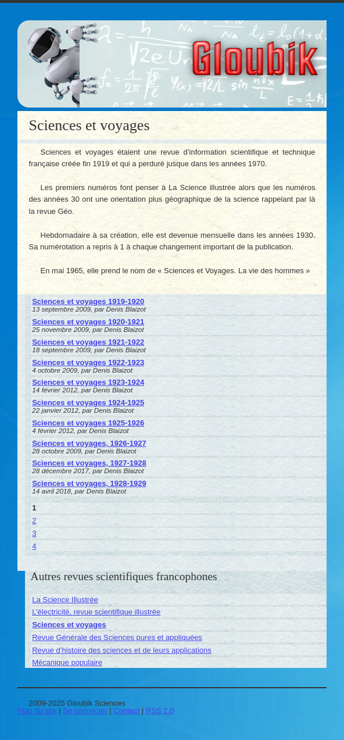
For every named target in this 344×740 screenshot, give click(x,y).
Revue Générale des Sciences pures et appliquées (117, 637)
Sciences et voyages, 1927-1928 (89, 463)
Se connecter (85, 710)
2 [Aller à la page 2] (34, 520)
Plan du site (37, 710)
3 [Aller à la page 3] (34, 533)
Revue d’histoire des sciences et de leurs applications (122, 650)
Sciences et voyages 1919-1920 (88, 301)
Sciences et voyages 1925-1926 (88, 423)
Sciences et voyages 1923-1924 (88, 382)
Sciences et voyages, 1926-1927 (89, 443)
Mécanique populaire (67, 662)
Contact (126, 710)
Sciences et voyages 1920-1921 (88, 321)
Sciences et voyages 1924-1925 (88, 402)
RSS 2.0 (160, 710)
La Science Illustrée (65, 599)
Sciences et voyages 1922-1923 (88, 362)
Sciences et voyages (69, 624)
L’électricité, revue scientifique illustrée (96, 611)
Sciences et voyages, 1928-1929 (89, 483)
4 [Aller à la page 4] (34, 546)
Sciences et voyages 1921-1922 (88, 342)
